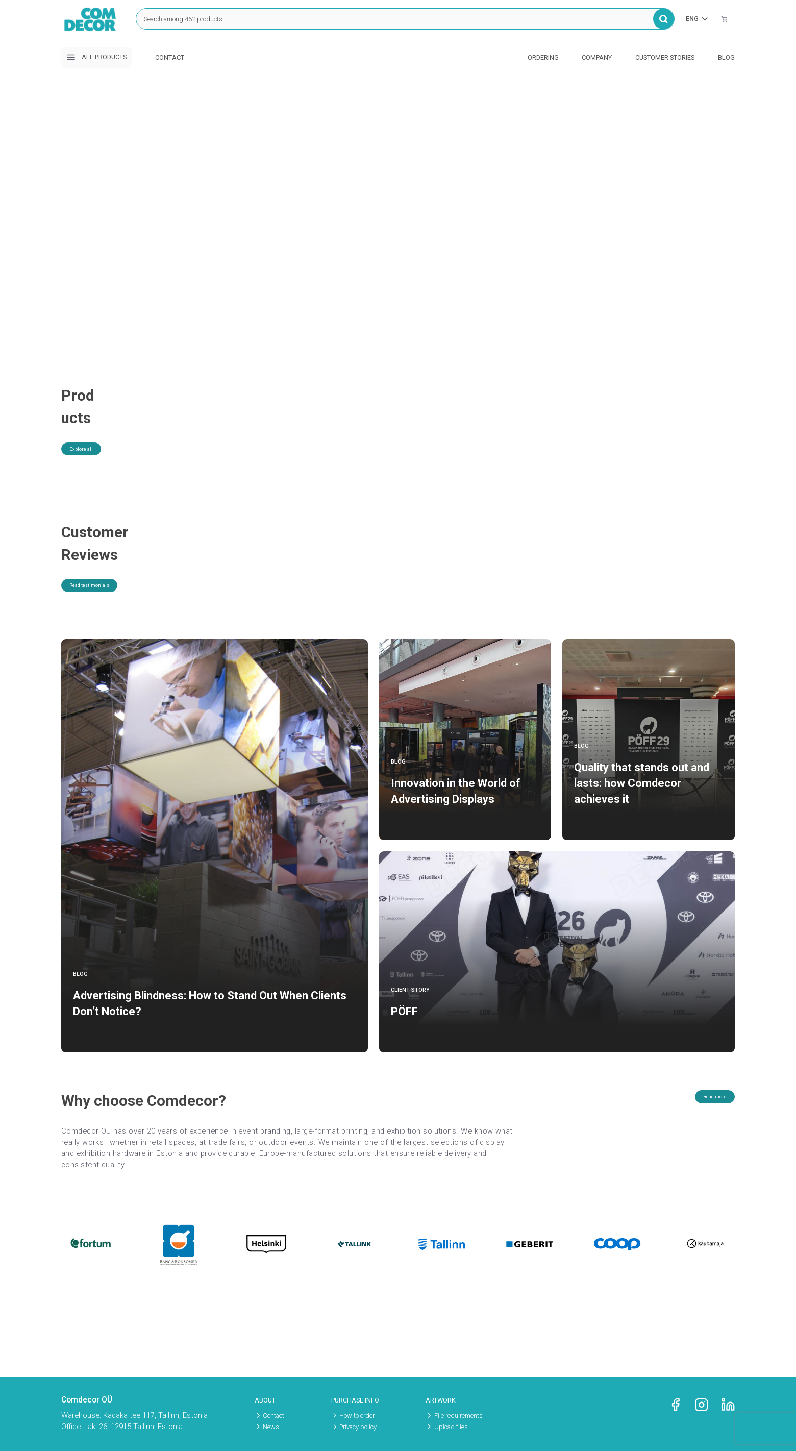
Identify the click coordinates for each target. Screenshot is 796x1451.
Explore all (92, 430)
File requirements (458, 1415)
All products (96, 57)
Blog (726, 57)
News (271, 1427)
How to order (357, 1415)
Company (597, 57)
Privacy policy (358, 1427)
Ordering (543, 57)
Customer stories (664, 57)
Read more (702, 1113)
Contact (169, 57)
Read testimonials (106, 601)
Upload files (451, 1427)
